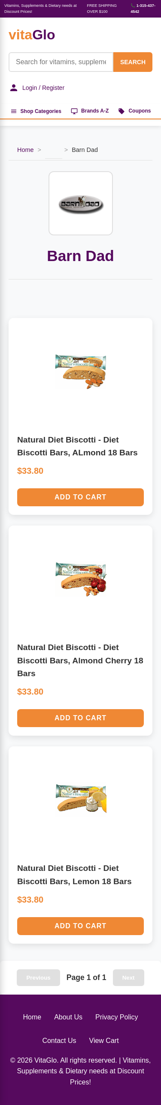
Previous (38, 977)
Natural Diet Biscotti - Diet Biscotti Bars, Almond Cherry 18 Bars (80, 660)
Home (25, 149)
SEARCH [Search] (133, 62)
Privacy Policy (116, 1017)
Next (128, 977)
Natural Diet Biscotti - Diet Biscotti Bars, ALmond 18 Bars (77, 446)
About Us (68, 1017)
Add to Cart (80, 497)
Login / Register (36, 88)
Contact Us (59, 1040)
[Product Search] (61, 62)
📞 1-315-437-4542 (143, 8)
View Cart (104, 1040)
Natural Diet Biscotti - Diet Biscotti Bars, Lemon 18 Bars (74, 875)
